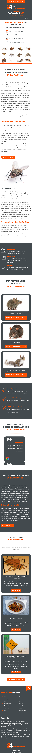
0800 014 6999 (16, 750)
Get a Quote (7, 157)
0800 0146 (16, 13)
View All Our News (14, 680)
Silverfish (21, 703)
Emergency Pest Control (16, 1)
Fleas (5, 710)
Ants (5, 696)
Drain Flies (6, 708)
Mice (20, 696)
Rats (20, 701)
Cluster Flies (7, 706)
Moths (20, 699)
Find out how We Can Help (14, 318)
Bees (5, 701)
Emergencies (22, 710)
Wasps (21, 708)
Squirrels (21, 706)
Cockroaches (7, 703)
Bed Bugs (6, 699)
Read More (15, 590)
